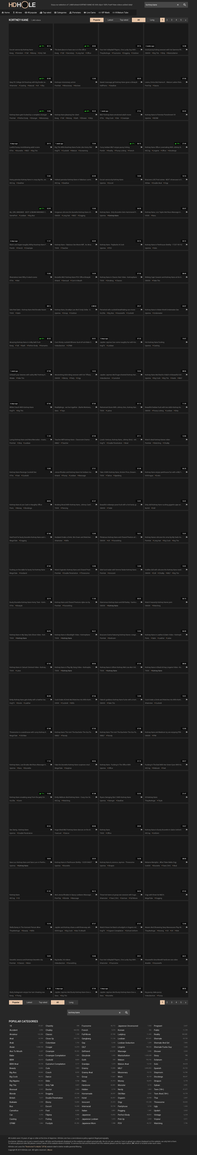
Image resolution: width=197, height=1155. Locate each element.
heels (174, 378)
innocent (112, 573)
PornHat (58, 86)
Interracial (86, 1106)
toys (63, 411)
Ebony (48, 1102)
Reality (157, 1034)
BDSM (156, 118)
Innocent (86, 1102)
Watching (158, 1123)
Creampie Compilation (56, 1055)
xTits (102, 118)
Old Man (121, 1094)
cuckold (66, 151)
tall (27, 53)
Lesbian (121, 1038)
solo (155, 248)
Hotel (84, 1098)
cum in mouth (77, 281)
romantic (44, 346)
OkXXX (147, 53)
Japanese (86, 1115)
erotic (158, 476)
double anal (157, 183)
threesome (85, 573)
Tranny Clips (158, 12)
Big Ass (13, 1072)
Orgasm (121, 1098)
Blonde (13, 1094)
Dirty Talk (50, 1085)
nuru (154, 216)
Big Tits (13, 1085)
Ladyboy (121, 1034)
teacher (65, 248)
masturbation (173, 53)
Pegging (121, 1110)
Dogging (49, 1094)
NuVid (147, 508)
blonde (66, 898)
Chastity (49, 1026)
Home (12, 12)
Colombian (50, 1043)
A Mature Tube (127, 12)
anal (126, 443)
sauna (156, 86)
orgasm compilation (115, 931)
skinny (65, 378)
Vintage (157, 1115)
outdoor (135, 53)
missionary (68, 86)
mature (74, 151)
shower (84, 118)
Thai (156, 1098)
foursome (117, 53)
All (138, 20)
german (124, 898)
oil (167, 931)
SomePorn (13, 216)
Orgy (120, 1102)
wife (67, 541)
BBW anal (14, 1064)
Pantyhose (123, 1106)
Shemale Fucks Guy (163, 1047)
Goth (84, 1060)
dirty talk (42, 53)
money (33, 53)
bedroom (112, 638)
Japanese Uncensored (128, 1026)
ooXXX (147, 866)
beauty (25, 931)
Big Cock (14, 1077)
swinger (111, 801)
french (131, 151)
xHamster (13, 86)
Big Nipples (14, 1081)
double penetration (115, 443)
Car (11, 1115)
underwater (158, 313)
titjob (160, 801)
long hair (80, 53)
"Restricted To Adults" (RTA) (35, 1147)
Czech (48, 1072)
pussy (65, 476)
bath (76, 118)
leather (161, 638)
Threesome (159, 1102)
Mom (120, 1077)
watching (157, 443)
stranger (34, 118)
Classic (49, 1034)
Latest (110, 20)
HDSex (147, 183)
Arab (12, 1043)
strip (163, 53)
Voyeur (157, 1119)
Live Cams (96, 12)
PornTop (148, 86)
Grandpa (85, 1064)
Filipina (49, 1115)
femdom (19, 53)
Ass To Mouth (16, 1051)
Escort (49, 1106)
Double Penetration (54, 1098)
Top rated (52, 12)
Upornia (148, 118)
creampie (125, 118)
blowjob (19, 606)
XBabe (12, 378)
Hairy (84, 1081)
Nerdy (120, 1089)
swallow (113, 86)
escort (110, 183)
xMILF (57, 443)
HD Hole (22, 5)
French (85, 1030)
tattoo (109, 476)
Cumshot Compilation (55, 1064)
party (72, 378)
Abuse (49, 1150)
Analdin (148, 963)
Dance (48, 1077)
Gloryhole (86, 1055)
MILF (27, 151)
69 (38, 86)
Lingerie (121, 1047)
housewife (121, 313)
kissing (161, 931)
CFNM (70, 346)
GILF (84, 1047)
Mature (121, 1060)
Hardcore (86, 1085)
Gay (83, 1043)
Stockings (158, 1077)
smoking (110, 281)
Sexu (56, 411)
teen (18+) (167, 866)
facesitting (117, 541)
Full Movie (86, 1034)
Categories (67, 12)
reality (110, 151)
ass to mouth (80, 931)
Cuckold (49, 1060)
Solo (156, 1064)
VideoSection (60, 346)
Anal (12, 1038)
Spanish (157, 1068)
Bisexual (13, 1089)
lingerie (156, 151)
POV (110, 248)
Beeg (12, 53)
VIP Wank (110, 12)
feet (18, 476)
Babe (12, 1055)
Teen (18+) (159, 1089)
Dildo (48, 1081)
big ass (32, 216)
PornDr (102, 151)
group (65, 313)
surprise (68, 768)
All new (24, 12)
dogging (126, 53)
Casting (13, 1119)
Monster (121, 1085)
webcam (156, 768)
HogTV (57, 151)
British (12, 1098)
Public (156, 1030)
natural (31, 86)
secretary (70, 53)
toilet (110, 508)
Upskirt (157, 1110)
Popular (96, 20)
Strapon (157, 1081)
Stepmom (158, 1072)
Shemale (158, 1038)
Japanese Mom (89, 1123)
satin (19, 313)
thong (18, 996)
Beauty (13, 1068)
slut (117, 118)
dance (66, 833)
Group (84, 1077)
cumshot (116, 378)
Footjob (49, 1123)
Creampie (50, 1051)
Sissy (156, 1055)
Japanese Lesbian (90, 1119)
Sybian (157, 1085)
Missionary (123, 1072)
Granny (85, 1068)
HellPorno (103, 86)
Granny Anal (87, 1072)
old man (23, 736)
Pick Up (121, 1119)
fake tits (156, 281)
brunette (19, 151)
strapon (111, 866)
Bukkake (13, 1102)
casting (23, 86)
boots (20, 703)
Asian (12, 1047)
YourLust (58, 833)
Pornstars (82, 12)
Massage (122, 1051)
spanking (118, 476)
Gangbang (86, 1038)
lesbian (23, 216)
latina (109, 411)
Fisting (49, 1119)
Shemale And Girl (161, 1043)
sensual (66, 281)
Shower (157, 1051)
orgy (166, 183)
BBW (12, 1060)
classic (119, 281)
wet (17, 281)
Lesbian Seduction (126, 1043)
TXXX (57, 248)
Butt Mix (143, 12)
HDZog (147, 151)
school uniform (132, 931)
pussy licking (121, 151)
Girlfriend (86, 1051)
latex (169, 638)
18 (19, 898)
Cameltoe (14, 1110)
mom (29, 963)
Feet (48, 1110)
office (89, 53)
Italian (84, 1110)
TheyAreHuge (105, 53)
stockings (172, 151)
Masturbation (124, 1055)
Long (152, 20)
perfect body (23, 118)
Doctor (49, 1089)
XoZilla (102, 313)
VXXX (147, 216)
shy (43, 86)
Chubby (49, 1030)
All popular (37, 12)
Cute (48, 1068)
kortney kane (113, 216)
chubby (166, 443)
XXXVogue (149, 476)
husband (23, 573)
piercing (65, 508)
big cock (110, 118)
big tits (156, 53)
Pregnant (158, 1026)
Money (121, 1081)
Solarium (158, 1060)
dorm (20, 801)
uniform (156, 833)
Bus (11, 1106)
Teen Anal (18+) (161, 1094)
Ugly (156, 1106)
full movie (133, 898)
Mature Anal (123, 1064)
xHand (57, 281)
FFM (154, 736)
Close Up (50, 1038)
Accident (14, 1030)
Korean (121, 1030)
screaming (84, 151)
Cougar (49, 1047)
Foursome (86, 1026)
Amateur (13, 1034)
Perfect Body (124, 1115)
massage (82, 476)
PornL (12, 508)
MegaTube (13, 541)
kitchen (77, 86)
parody (64, 736)
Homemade (87, 1094)
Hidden (85, 1089)
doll (153, 508)
